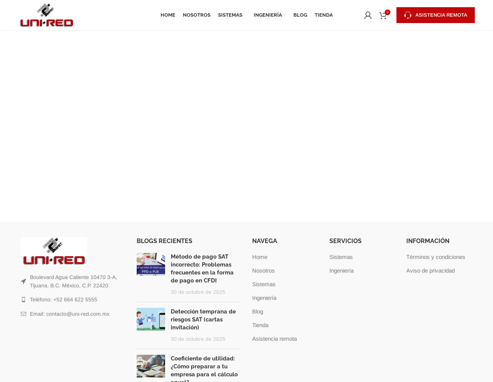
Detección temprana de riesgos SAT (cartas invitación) (203, 319)
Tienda (260, 325)
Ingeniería (264, 298)
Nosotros (263, 270)
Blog (257, 311)
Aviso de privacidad (430, 270)
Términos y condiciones (435, 257)
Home (259, 257)
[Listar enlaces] (73, 281)
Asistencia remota (435, 15)
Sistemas (264, 284)
